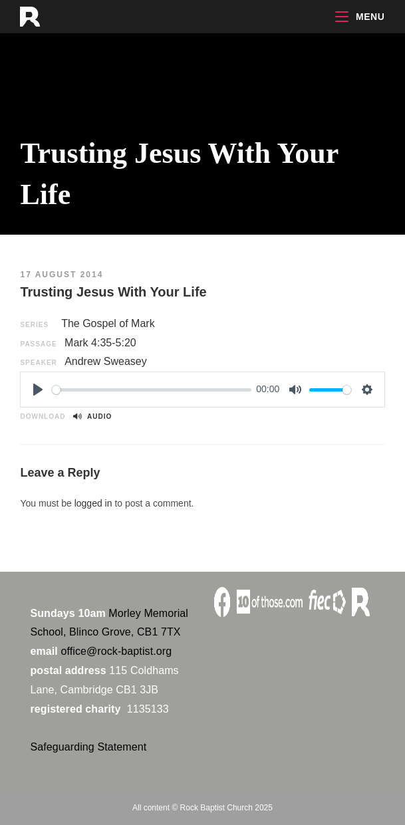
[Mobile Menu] (359, 16)
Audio (92, 416)
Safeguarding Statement (88, 747)
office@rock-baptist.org (116, 651)
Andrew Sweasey (106, 361)
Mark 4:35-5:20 (100, 342)
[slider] (151, 390)
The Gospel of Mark (108, 323)
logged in (93, 503)
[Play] (38, 389)
